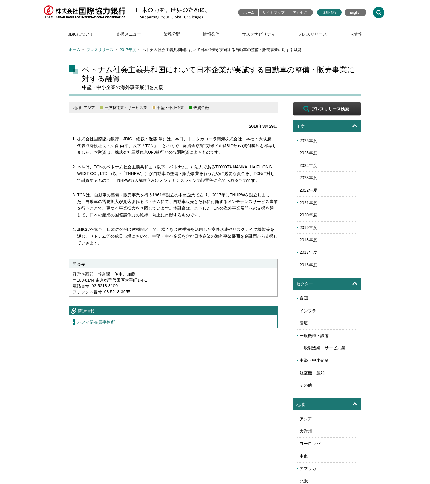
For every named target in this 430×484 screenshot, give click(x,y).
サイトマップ (273, 12)
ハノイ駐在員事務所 (96, 322)
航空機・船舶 (312, 373)
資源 (304, 298)
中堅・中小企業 (314, 360)
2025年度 (308, 152)
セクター (304, 284)
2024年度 (308, 165)
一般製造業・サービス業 (322, 347)
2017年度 (128, 49)
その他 (306, 385)
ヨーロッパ (310, 443)
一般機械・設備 (314, 335)
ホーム (248, 12)
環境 (304, 323)
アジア (306, 419)
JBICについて (81, 34)
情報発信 (211, 34)
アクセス (300, 12)
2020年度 (308, 215)
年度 (300, 126)
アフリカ (308, 468)
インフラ (308, 310)
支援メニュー (128, 34)
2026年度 (308, 140)
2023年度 (308, 177)
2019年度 (308, 227)
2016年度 (308, 264)
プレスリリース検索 (330, 109)
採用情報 (329, 12)
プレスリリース (312, 34)
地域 (300, 404)
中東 (304, 456)
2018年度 (308, 239)
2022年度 (308, 190)
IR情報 (355, 34)
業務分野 (172, 34)
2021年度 (308, 202)
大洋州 (306, 431)
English (355, 12)
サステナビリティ (258, 34)
